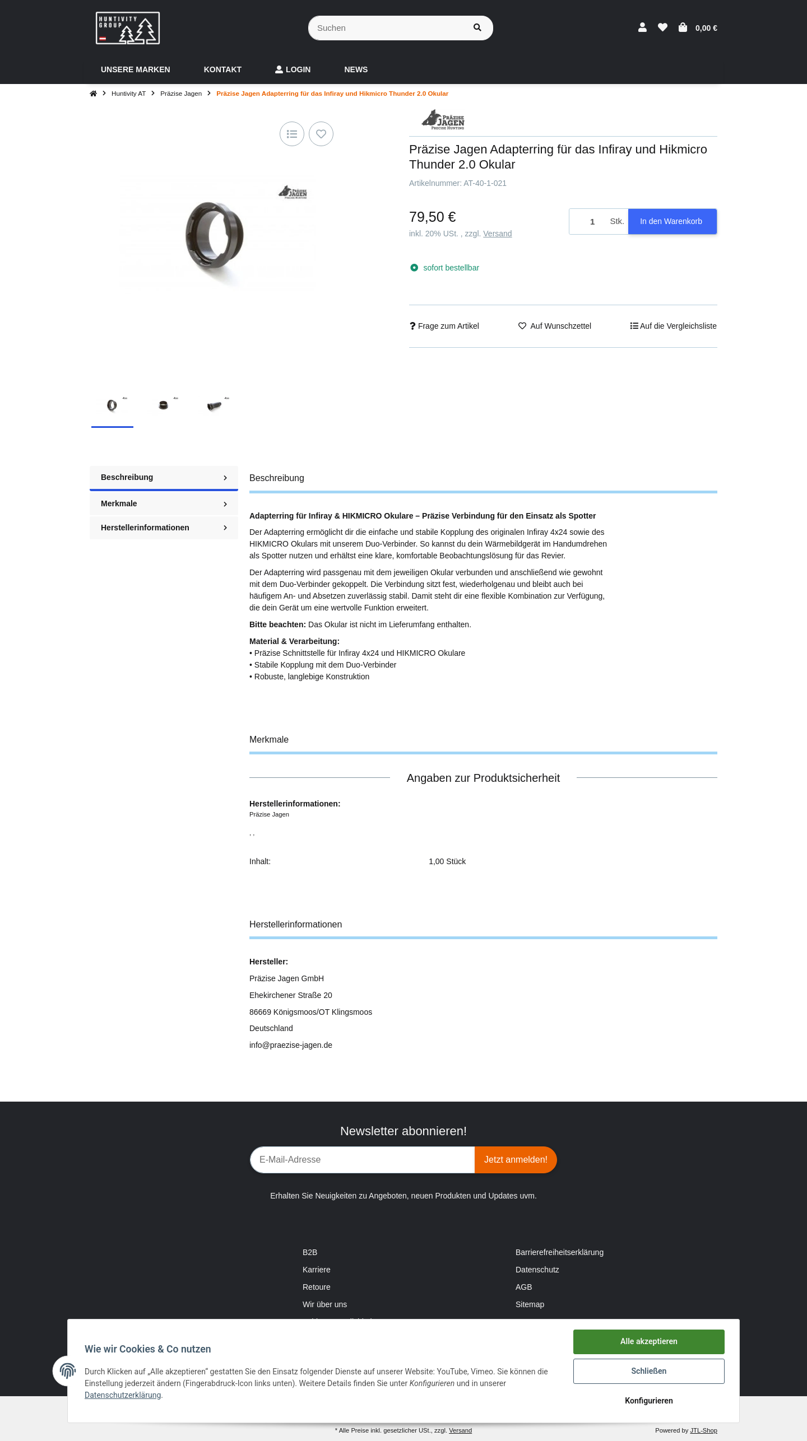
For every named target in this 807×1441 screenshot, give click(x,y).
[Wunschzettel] (662, 28)
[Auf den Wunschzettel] (321, 134)
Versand (497, 233)
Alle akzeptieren (647, 1343)
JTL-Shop (703, 1430)
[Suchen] (385, 28)
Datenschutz (537, 1269)
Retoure (317, 1287)
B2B (310, 1252)
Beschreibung (164, 477)
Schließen (648, 1372)
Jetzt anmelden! (516, 1159)
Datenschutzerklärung (124, 1395)
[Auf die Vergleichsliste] (292, 134)
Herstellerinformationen (164, 527)
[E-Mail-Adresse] (362, 1159)
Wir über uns (325, 1304)
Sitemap (530, 1304)
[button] (642, 28)
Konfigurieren (647, 1401)
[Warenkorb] (698, 28)
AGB (524, 1287)
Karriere (317, 1269)
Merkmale (164, 503)
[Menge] (587, 221)
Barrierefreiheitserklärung (560, 1252)
